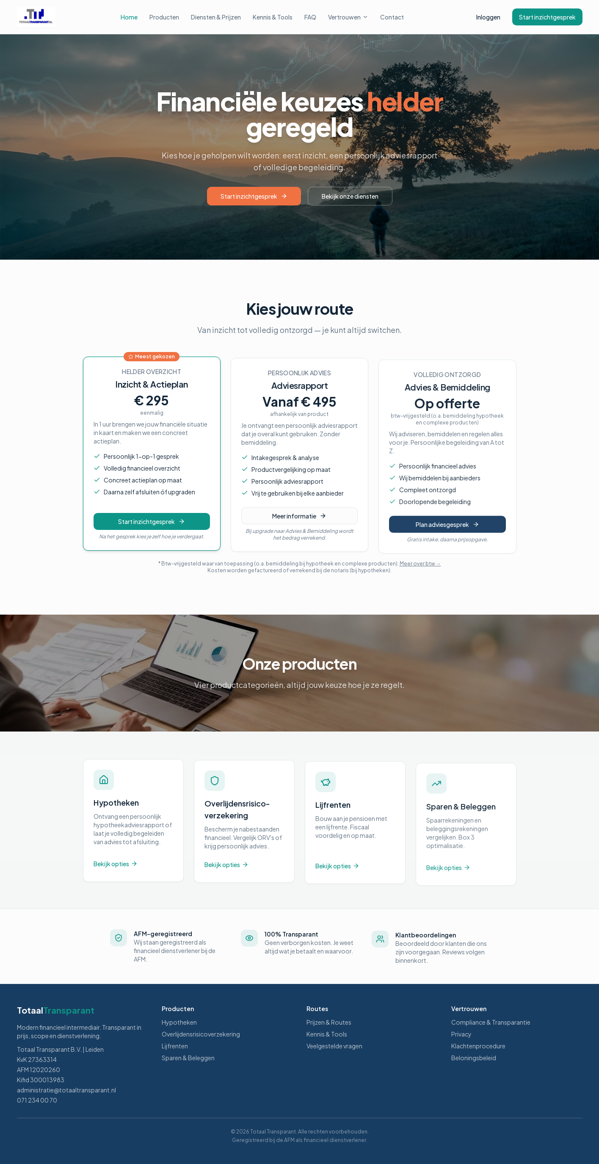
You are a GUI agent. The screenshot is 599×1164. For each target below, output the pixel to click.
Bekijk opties (116, 870)
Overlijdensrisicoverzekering (201, 1034)
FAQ (310, 17)
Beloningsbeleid (473, 1057)
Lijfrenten (175, 1046)
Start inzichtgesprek (547, 17)
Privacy (461, 1034)
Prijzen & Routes (328, 1022)
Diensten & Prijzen (216, 17)
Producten (164, 17)
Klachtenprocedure (478, 1046)
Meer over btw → (420, 563)
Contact (392, 17)
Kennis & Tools (273, 17)
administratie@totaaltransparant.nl (66, 1090)
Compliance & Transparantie (490, 1022)
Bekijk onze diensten (350, 196)
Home (129, 17)
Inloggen (488, 17)
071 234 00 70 (37, 1100)
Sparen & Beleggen (188, 1057)
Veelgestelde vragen (334, 1046)
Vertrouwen (348, 17)
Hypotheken (179, 1022)
